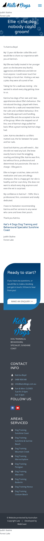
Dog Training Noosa (24, 486)
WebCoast (22, 524)
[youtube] (18, 408)
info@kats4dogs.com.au (25, 384)
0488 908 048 (21, 379)
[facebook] (13, 408)
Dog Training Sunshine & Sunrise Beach (23, 440)
